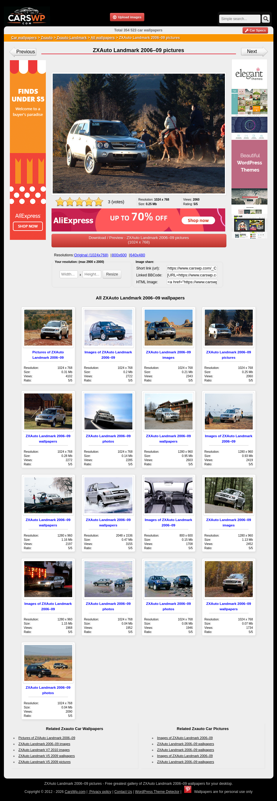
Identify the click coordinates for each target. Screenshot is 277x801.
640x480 (137, 255)
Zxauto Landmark (71, 38)
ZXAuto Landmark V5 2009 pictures (45, 762)
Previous (25, 51)
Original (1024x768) (91, 255)
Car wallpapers (24, 38)
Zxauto (47, 38)
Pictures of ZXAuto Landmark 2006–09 (47, 738)
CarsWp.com (75, 792)
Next (252, 51)
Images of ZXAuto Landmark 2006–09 (185, 738)
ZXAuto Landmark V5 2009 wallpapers (47, 756)
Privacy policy (99, 792)
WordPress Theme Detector (157, 792)
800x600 (119, 255)
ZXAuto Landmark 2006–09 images (44, 744)
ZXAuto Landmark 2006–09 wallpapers (185, 744)
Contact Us (123, 792)
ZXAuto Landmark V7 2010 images (44, 750)
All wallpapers (103, 38)
